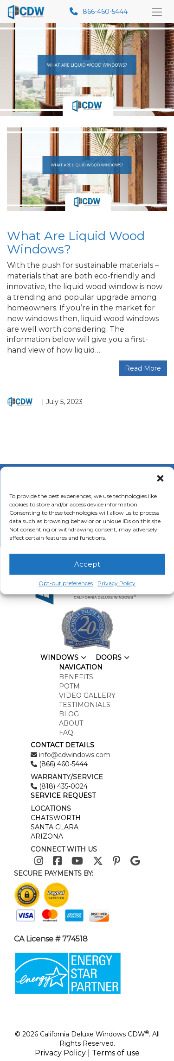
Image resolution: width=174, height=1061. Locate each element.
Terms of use (116, 1052)
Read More (143, 368)
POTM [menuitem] (69, 686)
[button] (160, 478)
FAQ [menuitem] (66, 732)
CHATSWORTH (56, 818)
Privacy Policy (116, 583)
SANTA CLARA (54, 827)
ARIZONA (47, 836)
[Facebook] (57, 861)
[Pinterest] (116, 861)
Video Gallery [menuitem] (87, 695)
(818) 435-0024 (62, 786)
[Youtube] (77, 861)
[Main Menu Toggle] (157, 11)
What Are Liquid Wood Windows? (76, 242)
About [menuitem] (71, 723)
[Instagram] (39, 861)
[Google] (135, 861)
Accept (87, 564)
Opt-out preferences (66, 583)
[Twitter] (98, 861)
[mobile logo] (28, 11)
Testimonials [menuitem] (84, 705)
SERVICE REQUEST (63, 795)
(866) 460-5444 (62, 764)
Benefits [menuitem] (76, 677)
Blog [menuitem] (69, 714)
